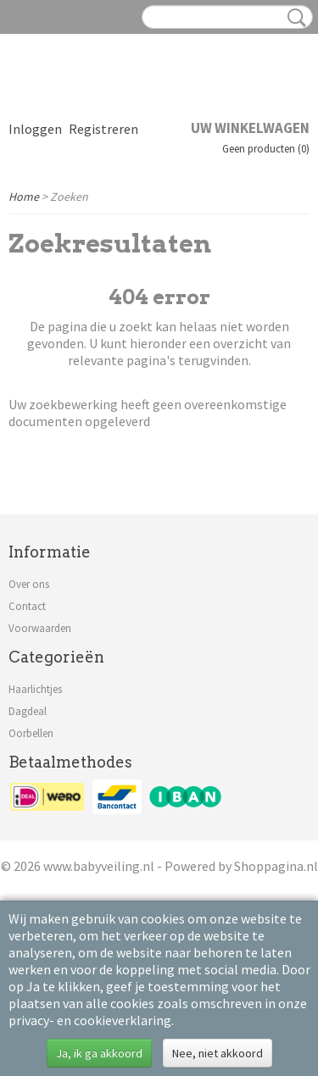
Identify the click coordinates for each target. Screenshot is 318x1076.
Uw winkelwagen (250, 128)
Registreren (103, 128)
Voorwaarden (39, 628)
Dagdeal (27, 711)
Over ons (28, 584)
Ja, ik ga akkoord (99, 1053)
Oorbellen (30, 733)
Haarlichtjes (35, 689)
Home (23, 196)
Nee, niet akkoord (217, 1053)
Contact (27, 606)
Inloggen (35, 128)
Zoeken (293, 18)
